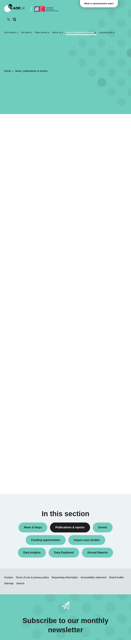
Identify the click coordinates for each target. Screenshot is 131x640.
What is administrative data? (100, 3)
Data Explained (110, 401)
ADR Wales (103, 229)
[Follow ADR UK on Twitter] (8, 19)
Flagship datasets (18, 140)
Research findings (106, 168)
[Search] (14, 19)
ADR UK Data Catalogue (65, 135)
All (98, 128)
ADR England (104, 224)
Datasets (101, 148)
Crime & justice (105, 300)
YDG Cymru (103, 244)
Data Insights (104, 142)
